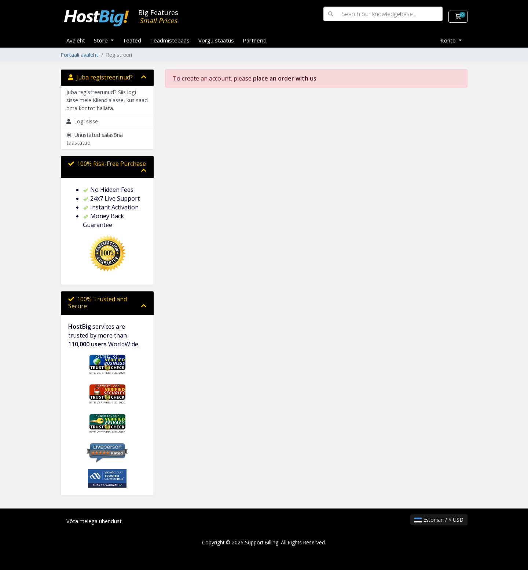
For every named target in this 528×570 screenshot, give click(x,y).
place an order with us (284, 78)
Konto (448, 40)
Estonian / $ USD (438, 519)
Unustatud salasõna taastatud (94, 138)
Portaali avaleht (79, 54)
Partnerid (255, 40)
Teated (131, 40)
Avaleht (75, 40)
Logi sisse (82, 121)
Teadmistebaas (170, 40)
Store (101, 40)
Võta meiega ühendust (94, 521)
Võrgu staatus (216, 40)
